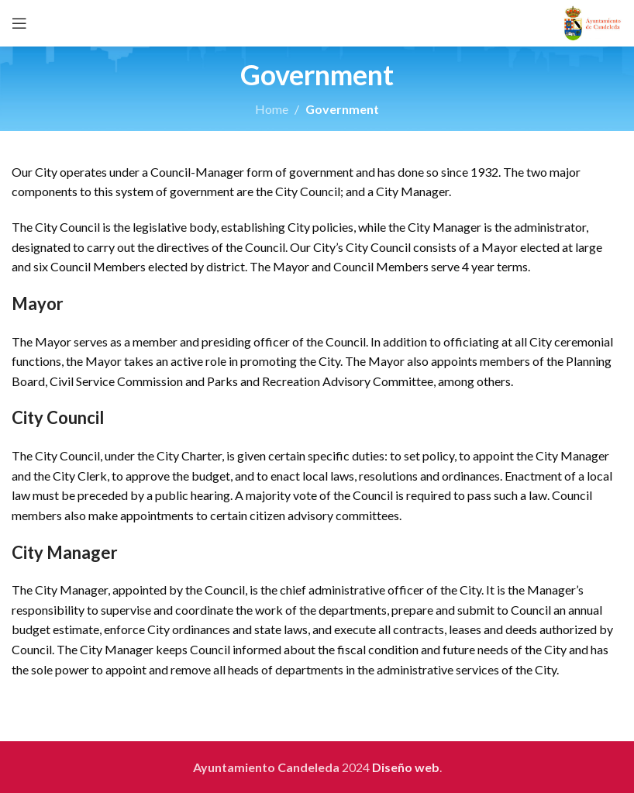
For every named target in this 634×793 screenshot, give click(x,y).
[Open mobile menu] (19, 23)
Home (271, 109)
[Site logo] (592, 21)
